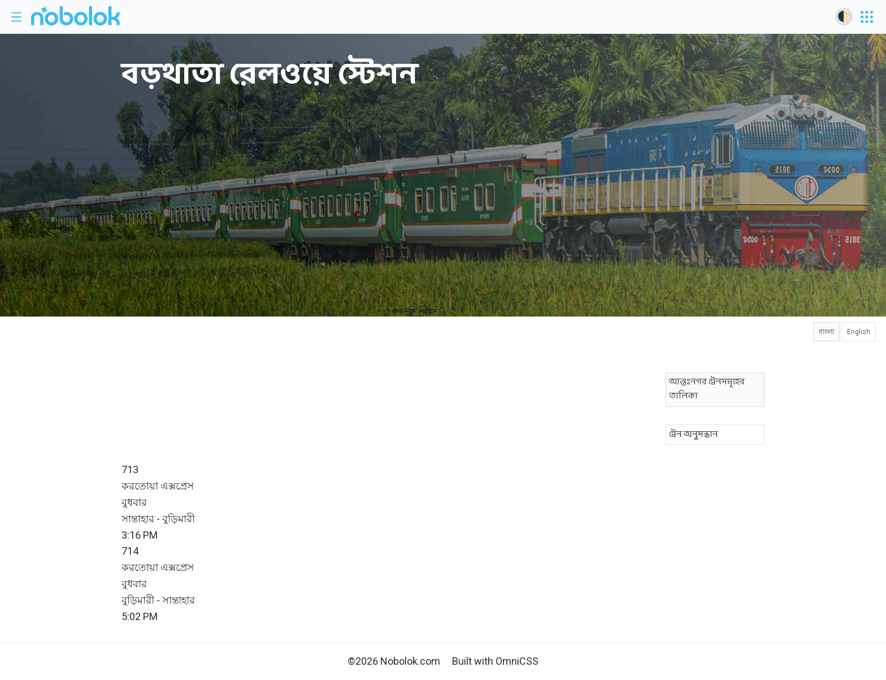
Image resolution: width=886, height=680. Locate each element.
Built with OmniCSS (495, 661)
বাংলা (826, 332)
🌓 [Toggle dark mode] (843, 16)
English (858, 332)
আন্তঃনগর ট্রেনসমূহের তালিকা (707, 389)
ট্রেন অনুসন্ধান (693, 434)
